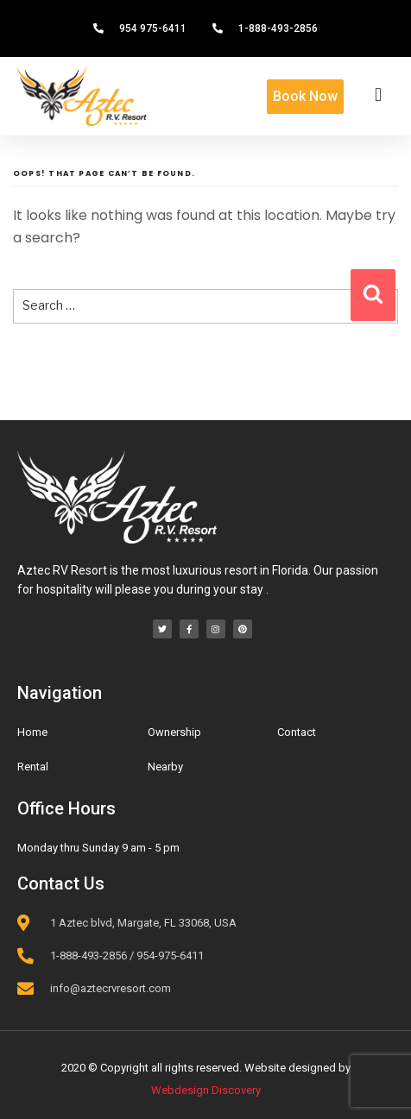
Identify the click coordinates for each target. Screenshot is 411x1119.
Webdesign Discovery (206, 1090)
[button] (378, 94)
